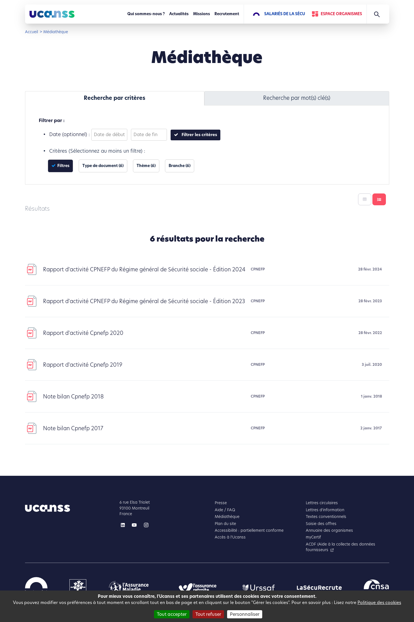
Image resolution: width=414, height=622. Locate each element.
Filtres (62, 165)
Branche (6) (180, 165)
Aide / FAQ (225, 510)
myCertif (313, 537)
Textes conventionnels (326, 516)
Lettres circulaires (322, 503)
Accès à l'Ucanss (230, 537)
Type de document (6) (103, 165)
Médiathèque (227, 516)
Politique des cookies (379, 602)
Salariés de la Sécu (284, 14)
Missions (201, 14)
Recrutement (226, 14)
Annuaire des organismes (329, 530)
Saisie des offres (321, 523)
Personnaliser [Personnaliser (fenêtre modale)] (244, 614)
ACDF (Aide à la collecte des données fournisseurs (340, 547)
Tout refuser (208, 614)
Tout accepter (172, 614)
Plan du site (225, 523)
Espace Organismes (341, 14)
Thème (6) (146, 165)
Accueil (31, 32)
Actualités (179, 14)
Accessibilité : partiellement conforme (249, 530)
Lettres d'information (325, 510)
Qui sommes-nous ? (146, 14)
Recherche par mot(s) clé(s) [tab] (296, 98)
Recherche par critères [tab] (114, 98)
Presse (221, 503)
